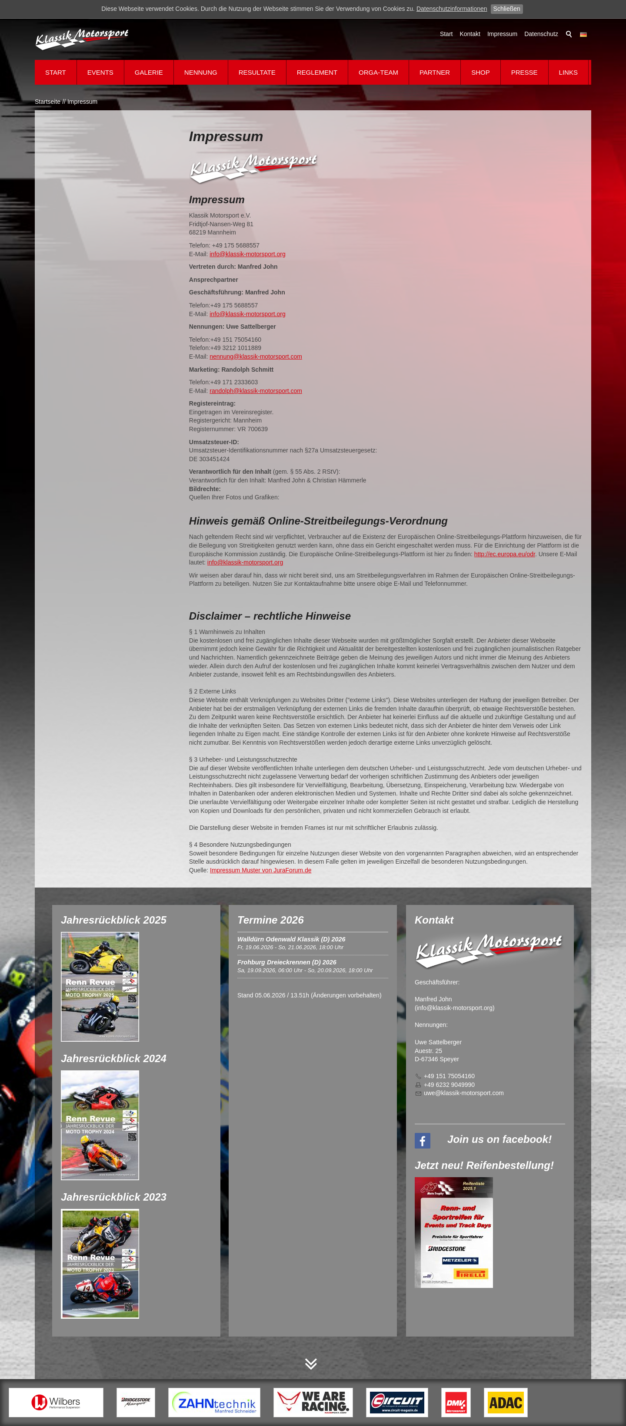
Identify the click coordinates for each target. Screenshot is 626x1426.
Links (568, 72)
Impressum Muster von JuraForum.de (260, 870)
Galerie (149, 72)
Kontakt (470, 33)
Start (446, 33)
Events (100, 72)
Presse (524, 72)
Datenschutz (541, 33)
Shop (480, 72)
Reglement (317, 72)
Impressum (502, 33)
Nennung (200, 72)
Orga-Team (378, 72)
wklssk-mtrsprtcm (464, 1092)
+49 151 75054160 (449, 1076)
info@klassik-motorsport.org (248, 254)
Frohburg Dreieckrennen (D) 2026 (286, 962)
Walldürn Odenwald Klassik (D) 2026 (291, 939)
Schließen (506, 8)
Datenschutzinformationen (451, 8)
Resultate (257, 72)
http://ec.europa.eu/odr (504, 554)
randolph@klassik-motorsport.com (256, 390)
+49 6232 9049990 (449, 1084)
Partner (435, 72)
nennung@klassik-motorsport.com (256, 356)
